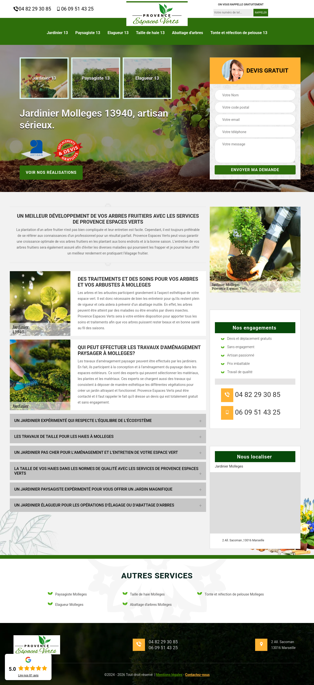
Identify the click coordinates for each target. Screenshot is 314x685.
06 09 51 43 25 (74, 9)
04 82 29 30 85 (32, 9)
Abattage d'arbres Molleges (147, 604)
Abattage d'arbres (187, 32)
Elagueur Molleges (65, 604)
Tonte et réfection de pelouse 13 (238, 32)
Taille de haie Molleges (144, 594)
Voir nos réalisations (51, 172)
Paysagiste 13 (87, 32)
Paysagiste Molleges (67, 594)
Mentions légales (169, 675)
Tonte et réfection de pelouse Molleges (230, 594)
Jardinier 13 (57, 32)
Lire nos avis (28, 675)
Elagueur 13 (118, 32)
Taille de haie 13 (150, 32)
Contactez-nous (197, 675)
